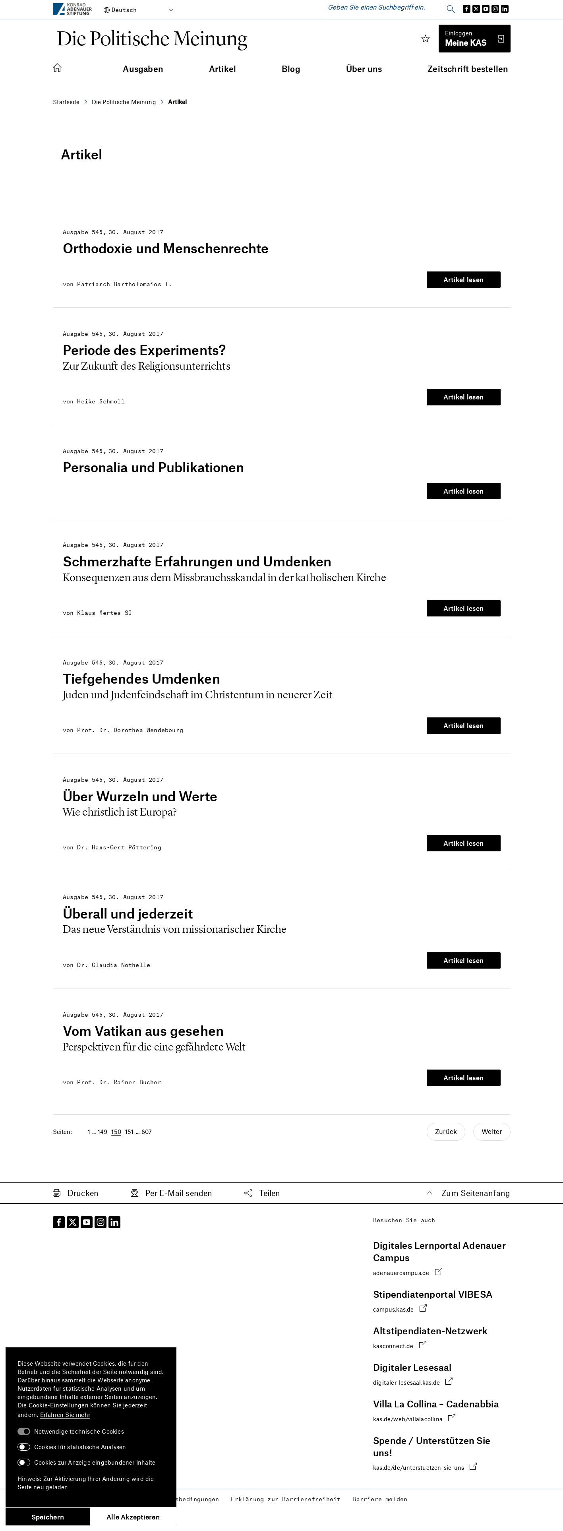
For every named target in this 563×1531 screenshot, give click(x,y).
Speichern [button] (47, 1517)
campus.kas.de (400, 1301)
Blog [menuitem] (291, 69)
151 (129, 1124)
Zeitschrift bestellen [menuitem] (468, 69)
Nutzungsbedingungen (184, 1490)
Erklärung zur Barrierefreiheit (286, 1490)
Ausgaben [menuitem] (143, 69)
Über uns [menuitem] (364, 69)
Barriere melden (379, 1490)
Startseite (66, 101)
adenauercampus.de (407, 1264)
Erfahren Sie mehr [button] (65, 1414)
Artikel (177, 101)
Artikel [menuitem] (222, 69)
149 (103, 1124)
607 (146, 1124)
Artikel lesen (463, 279)
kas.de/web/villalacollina (414, 1410)
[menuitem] (65, 69)
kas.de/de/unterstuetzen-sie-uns (425, 1459)
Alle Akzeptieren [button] (133, 1517)
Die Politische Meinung (124, 101)
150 (116, 1124)
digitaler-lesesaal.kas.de (413, 1374)
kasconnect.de (399, 1337)
